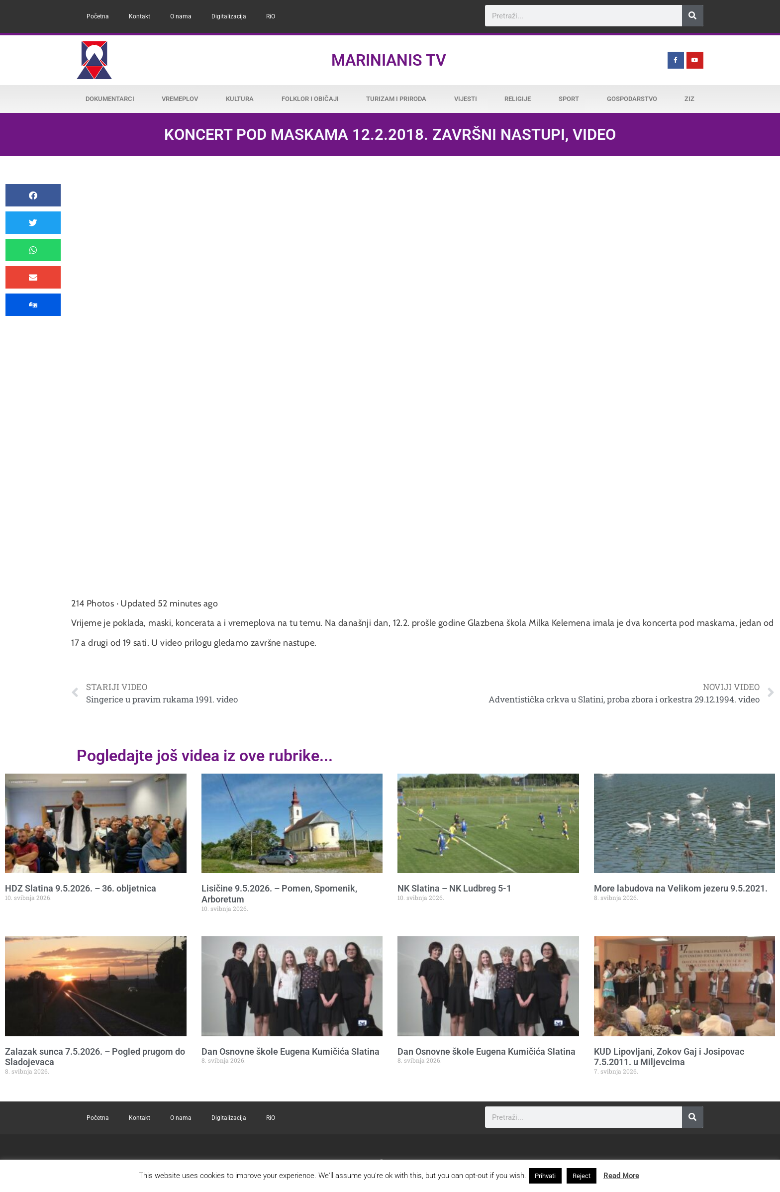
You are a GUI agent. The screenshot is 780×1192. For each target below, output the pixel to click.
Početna (98, 16)
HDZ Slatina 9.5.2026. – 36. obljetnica (80, 888)
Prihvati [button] (545, 1176)
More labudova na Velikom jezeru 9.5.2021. (681, 888)
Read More (621, 1175)
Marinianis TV (388, 60)
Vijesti (465, 98)
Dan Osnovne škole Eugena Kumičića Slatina (290, 1051)
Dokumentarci (110, 98)
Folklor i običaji (310, 98)
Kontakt (139, 16)
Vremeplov (180, 98)
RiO (270, 16)
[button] (33, 195)
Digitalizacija (228, 16)
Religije (517, 98)
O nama (181, 16)
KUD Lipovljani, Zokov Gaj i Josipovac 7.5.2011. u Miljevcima (669, 1057)
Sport (569, 98)
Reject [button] (581, 1176)
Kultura (240, 98)
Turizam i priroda (396, 98)
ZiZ (689, 98)
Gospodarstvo (632, 98)
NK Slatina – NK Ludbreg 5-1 (454, 888)
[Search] (692, 15)
